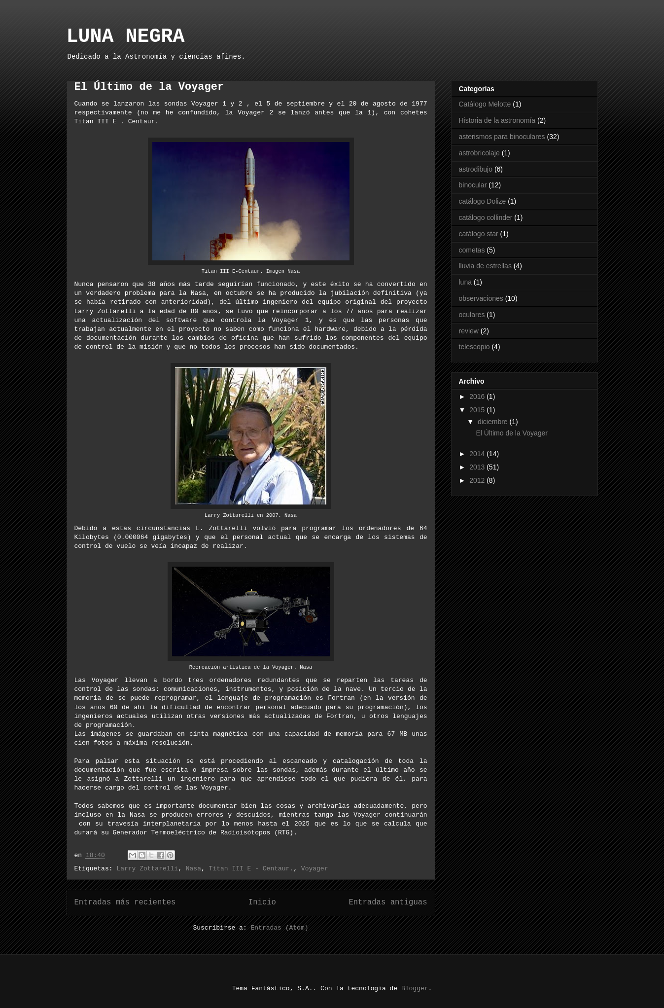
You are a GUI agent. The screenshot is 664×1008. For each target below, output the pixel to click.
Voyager (314, 868)
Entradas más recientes (125, 902)
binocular (473, 185)
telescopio (474, 347)
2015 (478, 410)
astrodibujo (476, 169)
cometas (472, 250)
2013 (478, 467)
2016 (478, 396)
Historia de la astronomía (497, 120)
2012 (478, 480)
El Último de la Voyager (149, 87)
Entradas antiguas (388, 902)
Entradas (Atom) (280, 928)
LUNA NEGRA (126, 37)
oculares (472, 315)
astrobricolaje (479, 153)
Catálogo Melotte (485, 104)
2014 (478, 454)
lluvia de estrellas (485, 266)
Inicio (262, 902)
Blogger (414, 988)
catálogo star (478, 234)
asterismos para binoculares (502, 137)
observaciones (481, 298)
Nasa (193, 868)
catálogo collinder (486, 217)
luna (465, 282)
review (469, 331)
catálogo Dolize (482, 201)
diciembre (494, 422)
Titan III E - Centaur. (251, 868)
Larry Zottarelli (147, 868)
